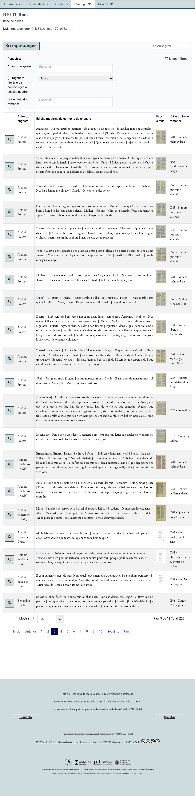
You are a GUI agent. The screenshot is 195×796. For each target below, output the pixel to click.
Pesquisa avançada (21, 46)
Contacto (25, 717)
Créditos (169, 717)
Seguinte (113, 631)
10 (100, 631)
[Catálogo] (88, 4)
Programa (61, 4)
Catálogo (80, 4)
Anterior (30, 631)
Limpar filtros (176, 59)
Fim (126, 631)
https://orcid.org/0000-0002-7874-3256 (115, 734)
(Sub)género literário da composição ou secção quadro (18, 85)
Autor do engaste (19, 66)
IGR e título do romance (17, 102)
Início (17, 631)
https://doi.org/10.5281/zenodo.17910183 (38, 29)
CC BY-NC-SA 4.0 (143, 741)
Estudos (103, 4)
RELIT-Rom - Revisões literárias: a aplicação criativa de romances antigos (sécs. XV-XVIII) (73, 742)
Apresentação (12, 4)
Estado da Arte (38, 4)
